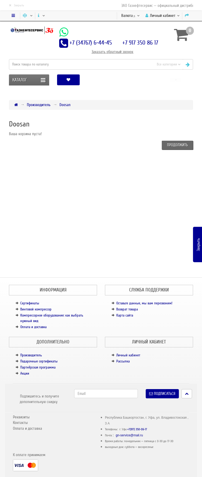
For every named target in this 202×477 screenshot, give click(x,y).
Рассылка (123, 361)
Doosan (64, 104)
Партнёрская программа (37, 367)
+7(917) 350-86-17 (137, 429)
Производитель (38, 104)
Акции (24, 373)
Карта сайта (124, 315)
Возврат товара (127, 309)
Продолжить (177, 145)
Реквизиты (21, 417)
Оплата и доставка (33, 327)
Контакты (20, 422)
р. (130, 15)
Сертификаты (29, 303)
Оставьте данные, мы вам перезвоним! (144, 303)
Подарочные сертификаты (39, 361)
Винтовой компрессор (36, 309)
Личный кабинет (128, 355)
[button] (176, 79)
